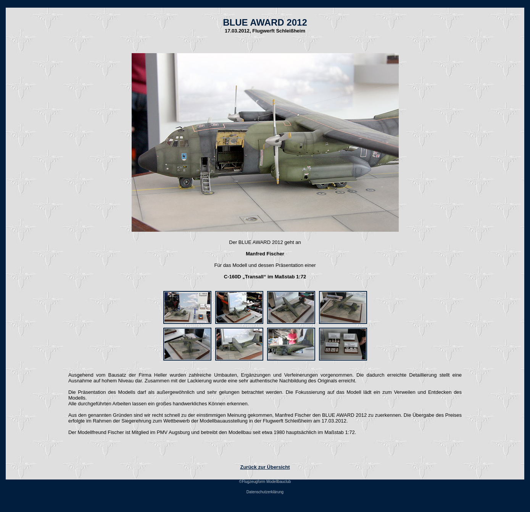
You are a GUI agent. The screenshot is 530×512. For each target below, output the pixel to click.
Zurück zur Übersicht (265, 467)
